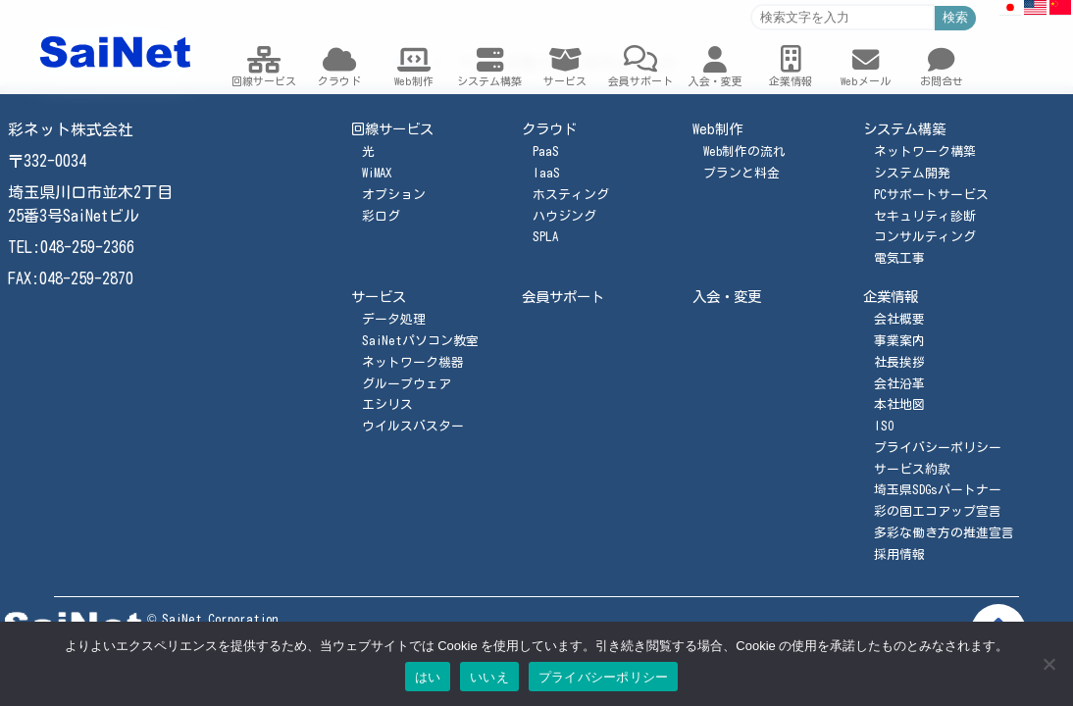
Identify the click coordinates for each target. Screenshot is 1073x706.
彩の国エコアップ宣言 (937, 511)
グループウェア (406, 384)
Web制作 (717, 129)
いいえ (489, 677)
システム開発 (912, 173)
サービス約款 (912, 469)
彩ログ (381, 216)
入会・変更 (726, 296)
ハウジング (564, 216)
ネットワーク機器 (413, 362)
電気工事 (899, 258)
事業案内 (899, 340)
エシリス (387, 404)
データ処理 (394, 319)
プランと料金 (741, 173)
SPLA (545, 236)
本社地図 (899, 404)
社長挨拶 (899, 362)
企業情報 (890, 296)
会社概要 (899, 319)
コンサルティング (925, 236)
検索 (955, 17)
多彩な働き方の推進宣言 (944, 533)
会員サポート (563, 296)
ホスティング (571, 194)
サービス (378, 296)
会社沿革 (899, 384)
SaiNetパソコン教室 (420, 340)
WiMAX (376, 173)
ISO (884, 426)
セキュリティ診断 (925, 216)
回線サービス (392, 129)
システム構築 (904, 129)
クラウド (549, 129)
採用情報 (899, 554)
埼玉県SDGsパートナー (937, 489)
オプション (394, 194)
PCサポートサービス (931, 194)
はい (428, 677)
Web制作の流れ (744, 151)
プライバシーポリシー (937, 447)
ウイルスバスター (413, 426)
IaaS (546, 173)
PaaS (546, 151)
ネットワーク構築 (925, 151)
